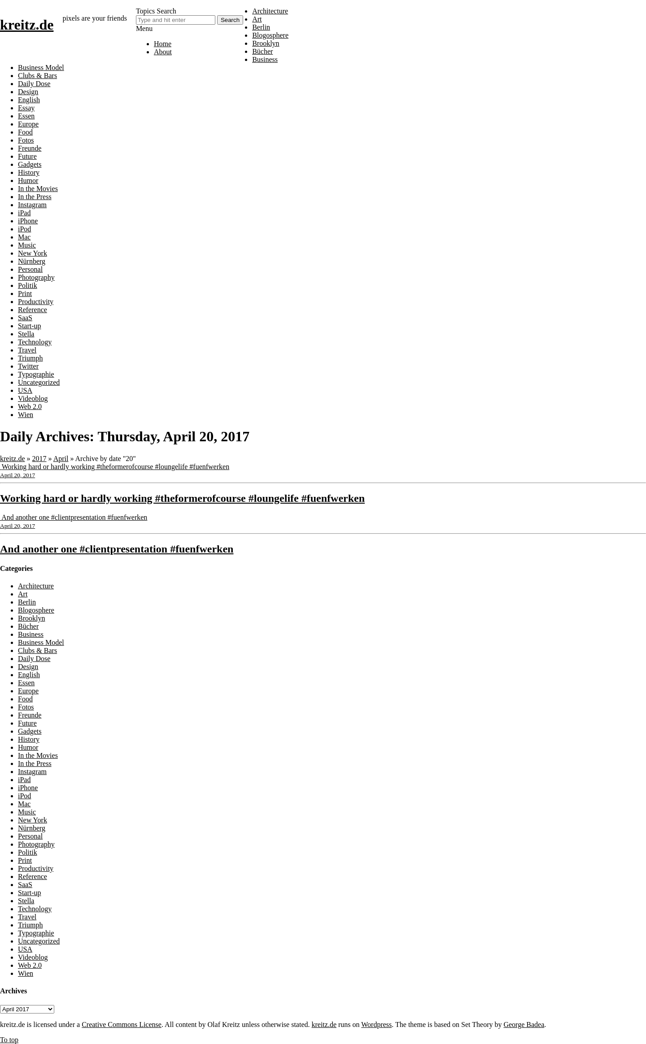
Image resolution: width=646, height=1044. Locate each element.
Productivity (35, 301)
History (28, 172)
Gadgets (29, 164)
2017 (39, 458)
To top (9, 1040)
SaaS (25, 318)
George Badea (523, 1024)
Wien (25, 414)
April (61, 458)
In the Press (35, 196)
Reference (32, 309)
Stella (26, 334)
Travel (27, 350)
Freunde (29, 148)
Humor (28, 180)
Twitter (28, 366)
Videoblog (33, 398)
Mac (24, 237)
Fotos (26, 140)
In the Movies (38, 188)
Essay (26, 108)
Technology (35, 342)
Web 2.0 (30, 406)
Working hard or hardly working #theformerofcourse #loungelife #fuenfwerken (115, 466)
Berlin (261, 27)
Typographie (36, 374)
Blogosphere (270, 35)
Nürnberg (31, 261)
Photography (36, 277)
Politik (27, 285)
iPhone (28, 221)
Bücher (262, 51)
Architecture (270, 11)
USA (25, 390)
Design (28, 92)
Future (27, 156)
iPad (24, 213)
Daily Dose (34, 83)
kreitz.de (26, 25)
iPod (24, 229)
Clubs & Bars (37, 75)
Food (25, 132)
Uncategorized (39, 382)
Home (162, 44)
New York (32, 253)
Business (265, 59)
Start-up (29, 326)
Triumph (30, 358)
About (163, 52)
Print (25, 293)
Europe (28, 124)
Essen (26, 116)
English (29, 100)
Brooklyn (265, 43)
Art (257, 19)
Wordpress (376, 1024)
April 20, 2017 (17, 475)
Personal (30, 269)
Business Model (41, 67)
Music (27, 245)
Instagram (32, 205)
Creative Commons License (122, 1024)
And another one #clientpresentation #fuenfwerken (74, 517)
